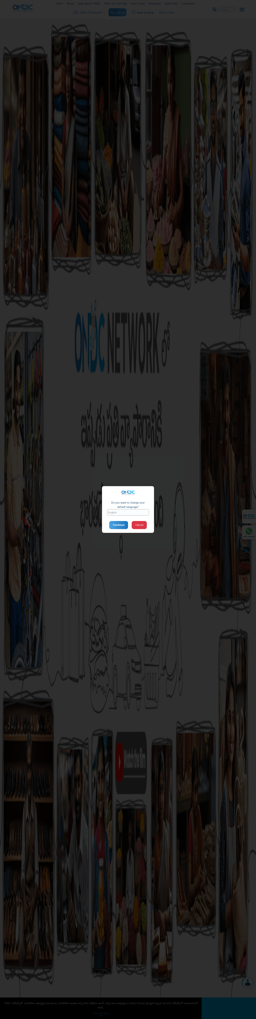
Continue (119, 525)
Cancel (139, 525)
